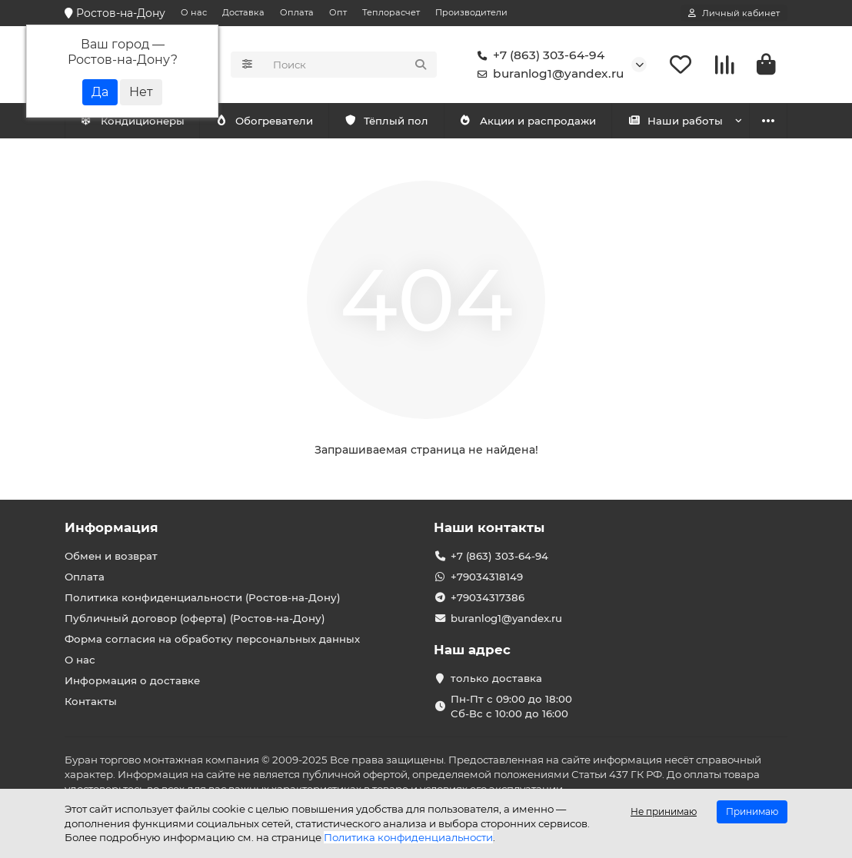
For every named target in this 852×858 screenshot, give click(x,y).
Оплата (297, 12)
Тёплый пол (386, 121)
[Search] (351, 65)
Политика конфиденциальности (408, 837)
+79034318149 (487, 576)
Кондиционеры (132, 121)
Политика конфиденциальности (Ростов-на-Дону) (203, 597)
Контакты (91, 701)
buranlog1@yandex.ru (547, 73)
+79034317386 (487, 597)
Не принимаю (664, 811)
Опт (338, 12)
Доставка (243, 12)
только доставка (496, 678)
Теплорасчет (391, 12)
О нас (194, 12)
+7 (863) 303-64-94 (537, 55)
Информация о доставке (132, 680)
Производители (471, 12)
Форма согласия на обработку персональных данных (212, 639)
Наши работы (675, 121)
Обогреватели (264, 121)
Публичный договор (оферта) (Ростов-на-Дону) (195, 618)
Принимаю (752, 811)
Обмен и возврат (111, 556)
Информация (111, 527)
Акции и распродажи (527, 121)
